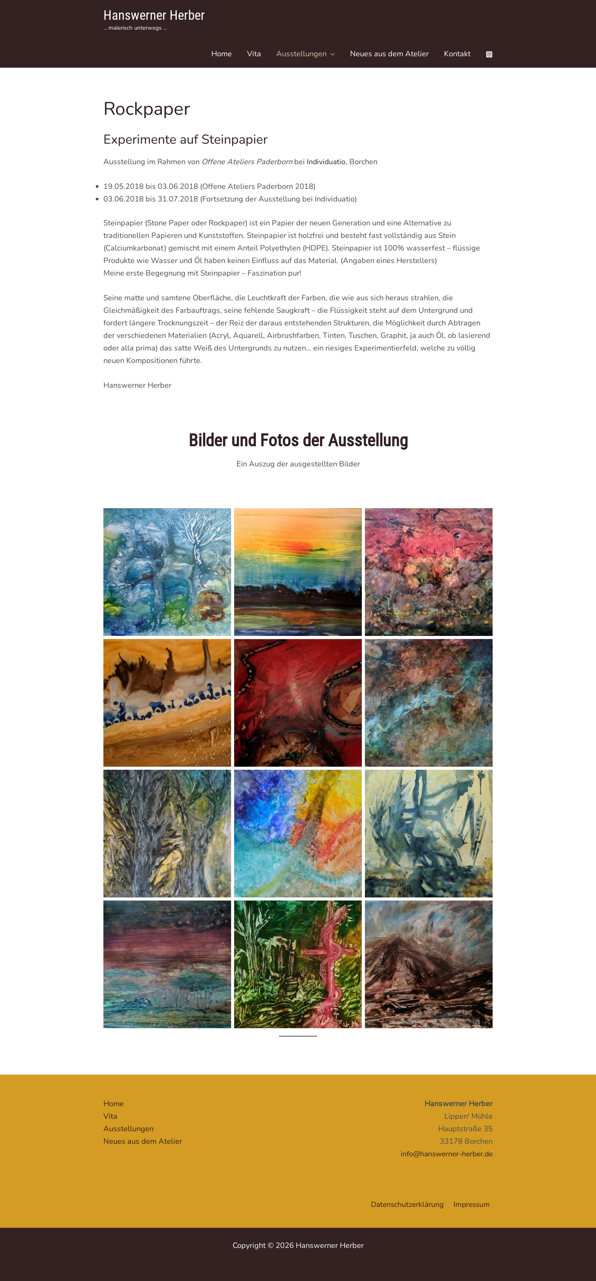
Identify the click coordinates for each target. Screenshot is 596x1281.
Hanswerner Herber (154, 15)
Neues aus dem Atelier (389, 54)
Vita (254, 54)
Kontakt (457, 54)
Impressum (474, 1204)
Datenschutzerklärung (409, 1204)
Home (221, 54)
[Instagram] (489, 54)
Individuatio (327, 162)
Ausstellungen (301, 54)
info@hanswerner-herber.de (444, 1154)
